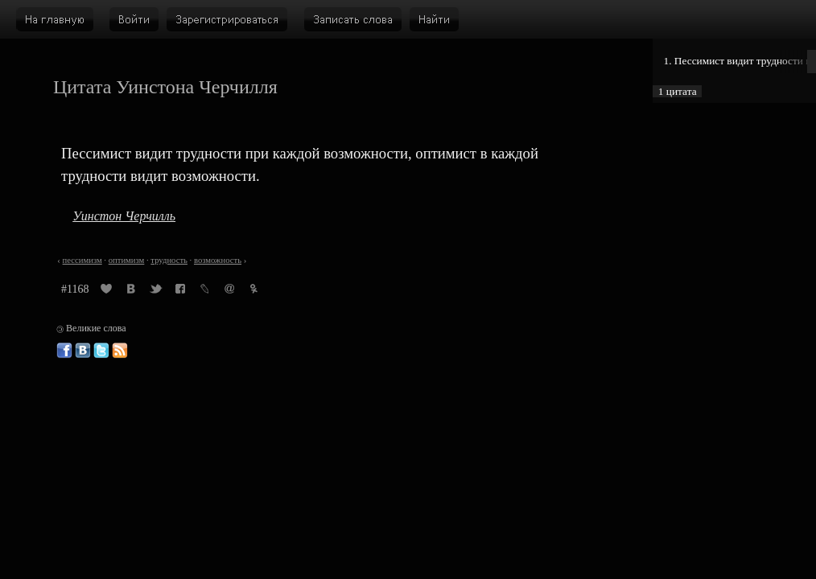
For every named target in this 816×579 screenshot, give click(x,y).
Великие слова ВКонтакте (83, 351)
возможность (217, 260)
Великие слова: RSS (120, 351)
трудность (169, 260)
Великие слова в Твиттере (101, 351)
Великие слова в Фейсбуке (64, 351)
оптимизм (127, 260)
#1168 (75, 289)
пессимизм (82, 260)
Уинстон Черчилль (123, 216)
